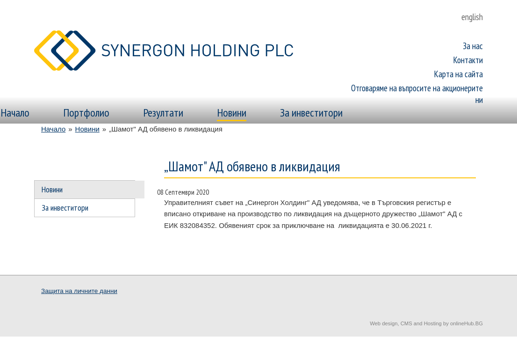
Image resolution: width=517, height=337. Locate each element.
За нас (473, 45)
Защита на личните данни (79, 290)
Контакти (468, 60)
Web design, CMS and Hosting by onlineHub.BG (426, 323)
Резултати (163, 112)
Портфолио (86, 112)
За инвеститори (311, 112)
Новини (231, 112)
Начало (14, 112)
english (472, 16)
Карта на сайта (458, 74)
